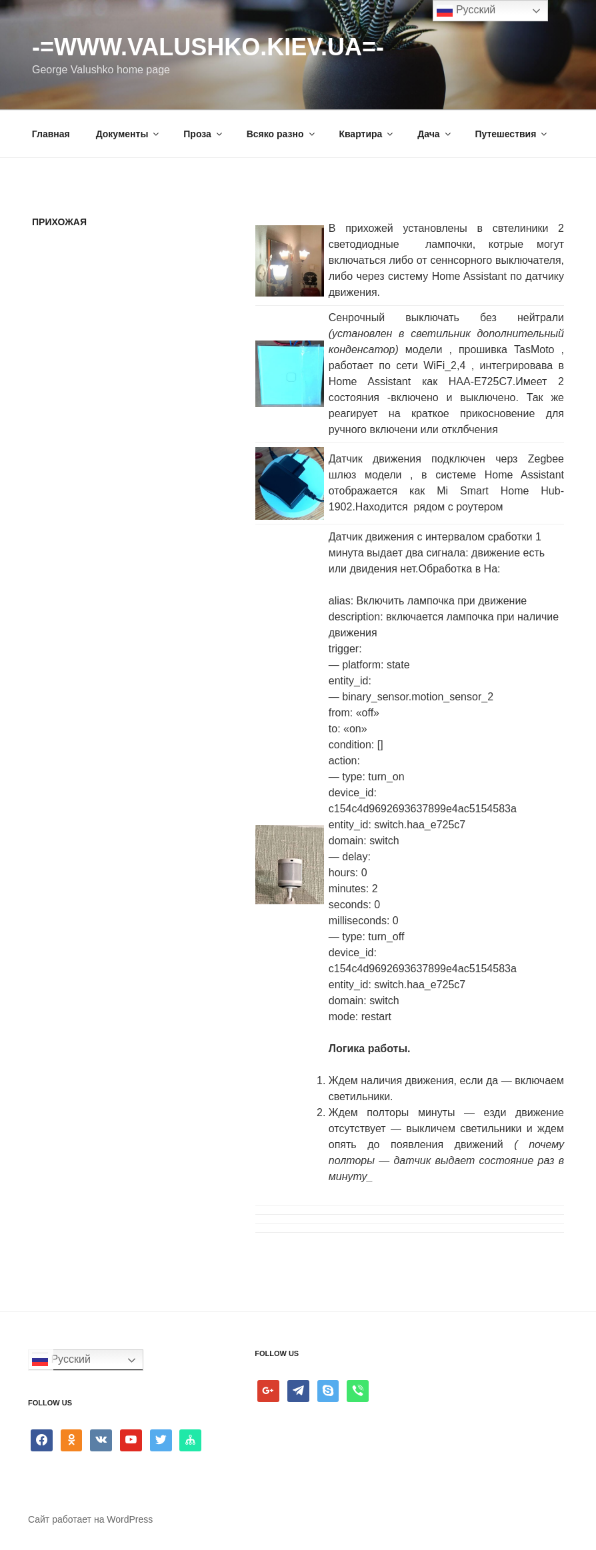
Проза (203, 134)
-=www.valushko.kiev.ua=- (208, 47)
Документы (128, 134)
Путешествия (512, 134)
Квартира (367, 134)
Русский (61, 1360)
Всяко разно (282, 134)
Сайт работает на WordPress (90, 1519)
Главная (51, 134)
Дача (434, 134)
